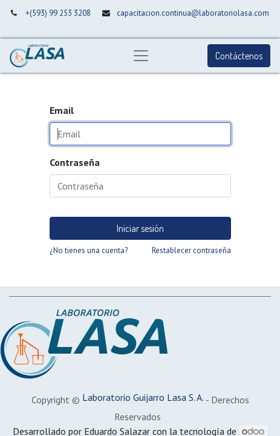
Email (62, 110)
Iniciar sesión (140, 228)
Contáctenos (238, 56)
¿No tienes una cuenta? (89, 250)
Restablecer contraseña (191, 250)
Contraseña (75, 162)
